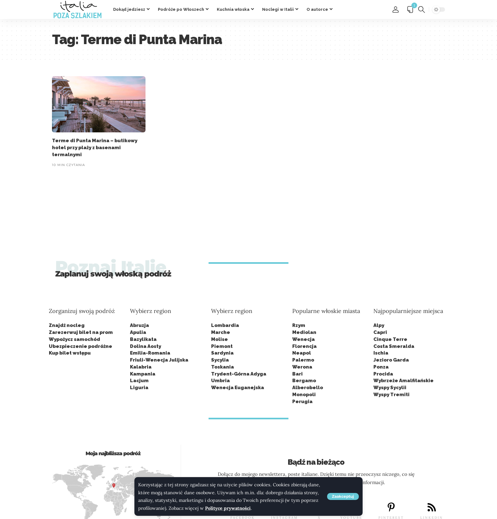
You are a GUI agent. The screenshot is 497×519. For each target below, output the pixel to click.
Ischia (380, 353)
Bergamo (304, 380)
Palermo (303, 360)
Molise (219, 339)
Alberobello (307, 387)
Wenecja (303, 339)
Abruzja (139, 325)
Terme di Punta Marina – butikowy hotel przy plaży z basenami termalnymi (94, 147)
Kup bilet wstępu (70, 353)
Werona (302, 367)
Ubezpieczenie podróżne (80, 346)
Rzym (298, 325)
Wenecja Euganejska (237, 387)
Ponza (381, 367)
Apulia (138, 332)
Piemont (222, 346)
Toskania (222, 367)
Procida (383, 374)
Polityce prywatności (228, 508)
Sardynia (222, 353)
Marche (220, 332)
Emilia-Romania (150, 353)
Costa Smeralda (393, 346)
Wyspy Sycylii (389, 387)
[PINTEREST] (391, 507)
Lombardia (225, 325)
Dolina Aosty (145, 346)
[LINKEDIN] (431, 507)
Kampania (142, 374)
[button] (343, 496)
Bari (297, 374)
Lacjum (139, 380)
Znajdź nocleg (67, 325)
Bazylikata (143, 339)
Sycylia (220, 360)
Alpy (378, 325)
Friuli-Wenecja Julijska (159, 360)
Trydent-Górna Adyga (238, 374)
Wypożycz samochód (74, 339)
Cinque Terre (390, 339)
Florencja (304, 346)
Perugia (302, 401)
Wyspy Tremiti (391, 394)
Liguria (139, 387)
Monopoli (304, 394)
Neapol (301, 353)
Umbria (220, 380)
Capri (380, 332)
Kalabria (141, 367)
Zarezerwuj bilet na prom (81, 332)
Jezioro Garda (391, 360)
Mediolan (304, 332)
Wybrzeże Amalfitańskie (403, 380)
